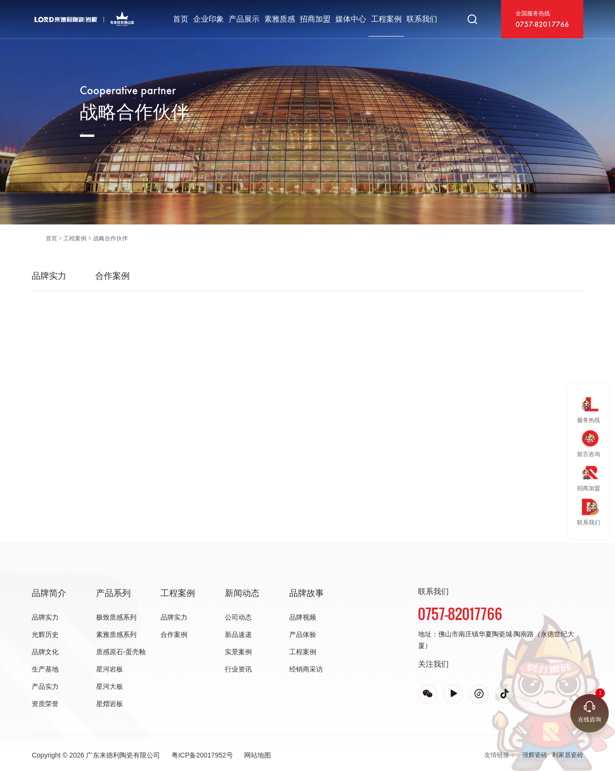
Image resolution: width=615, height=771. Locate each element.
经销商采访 (306, 669)
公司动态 (238, 617)
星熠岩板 (109, 704)
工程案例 (386, 19)
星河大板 (109, 686)
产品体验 (302, 634)
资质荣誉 (45, 704)
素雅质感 (279, 19)
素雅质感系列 (116, 634)
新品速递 (238, 634)
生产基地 (45, 669)
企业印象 (208, 19)
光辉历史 (45, 634)
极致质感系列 (116, 617)
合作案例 (112, 276)
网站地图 (257, 755)
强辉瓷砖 (534, 755)
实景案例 (238, 652)
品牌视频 (302, 617)
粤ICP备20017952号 (202, 755)
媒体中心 (350, 19)
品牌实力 (49, 276)
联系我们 (421, 19)
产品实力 (45, 686)
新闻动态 (242, 593)
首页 (180, 19)
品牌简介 (49, 593)
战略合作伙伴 (110, 238)
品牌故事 (306, 593)
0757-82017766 (542, 25)
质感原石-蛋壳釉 (121, 652)
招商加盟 (315, 19)
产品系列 (113, 593)
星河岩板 (109, 669)
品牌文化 (45, 652)
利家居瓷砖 (567, 755)
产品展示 (244, 19)
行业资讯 (238, 669)
